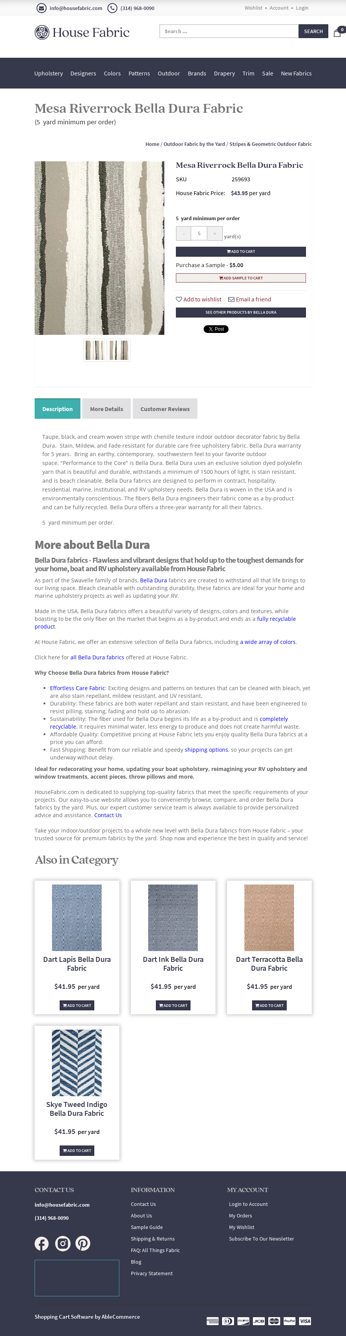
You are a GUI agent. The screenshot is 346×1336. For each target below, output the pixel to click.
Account (279, 7)
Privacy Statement (152, 1273)
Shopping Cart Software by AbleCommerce (87, 1316)
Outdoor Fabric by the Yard (194, 143)
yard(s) (232, 236)
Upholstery (48, 73)
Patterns (139, 73)
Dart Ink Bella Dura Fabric (173, 963)
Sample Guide (147, 1227)
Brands (197, 73)
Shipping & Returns (153, 1238)
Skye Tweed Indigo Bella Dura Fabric (76, 1108)
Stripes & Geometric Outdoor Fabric (270, 143)
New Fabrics (296, 73)
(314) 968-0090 (130, 8)
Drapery (224, 73)
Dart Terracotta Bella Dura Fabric (269, 963)
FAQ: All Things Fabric (155, 1250)
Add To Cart (77, 1005)
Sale (267, 73)
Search (313, 31)
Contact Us (143, 1204)
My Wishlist (241, 1227)
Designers (83, 73)
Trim (248, 73)
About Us (141, 1215)
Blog (136, 1261)
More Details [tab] (106, 409)
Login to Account (248, 1204)
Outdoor (169, 73)
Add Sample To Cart (241, 278)
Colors (112, 73)
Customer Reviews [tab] (165, 409)
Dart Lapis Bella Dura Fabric (77, 963)
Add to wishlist (198, 299)
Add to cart (241, 251)
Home (152, 143)
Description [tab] (57, 409)
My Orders (240, 1215)
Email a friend (249, 299)
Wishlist (253, 7)
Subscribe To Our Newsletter (261, 1238)
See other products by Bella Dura (241, 312)
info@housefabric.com (69, 8)
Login (302, 7)
